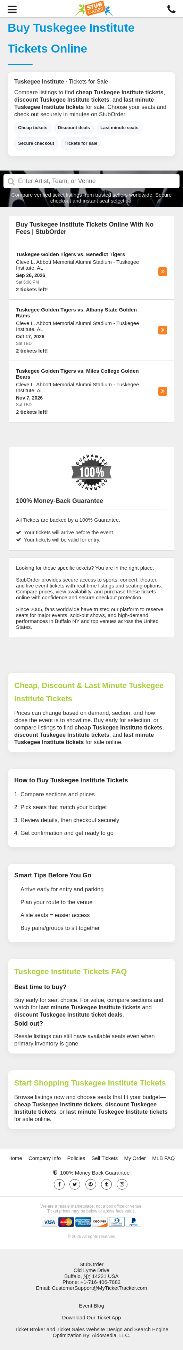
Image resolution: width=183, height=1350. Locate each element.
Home (15, 1158)
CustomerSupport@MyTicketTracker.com (99, 1288)
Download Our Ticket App (91, 1317)
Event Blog (91, 1306)
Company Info (44, 1158)
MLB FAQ (163, 1158)
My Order (135, 1158)
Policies (76, 1158)
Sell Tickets (104, 1158)
